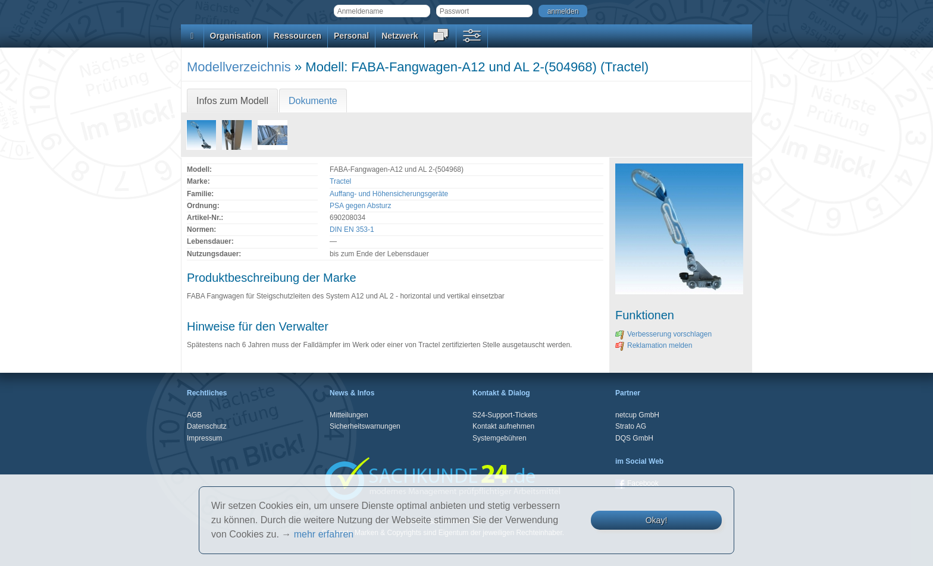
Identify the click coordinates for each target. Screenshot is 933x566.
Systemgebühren (499, 438)
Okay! (657, 520)
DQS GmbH (634, 438)
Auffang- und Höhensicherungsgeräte (389, 194)
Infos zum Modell (232, 101)
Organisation (235, 35)
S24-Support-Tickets (504, 415)
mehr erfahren (324, 534)
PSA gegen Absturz (360, 206)
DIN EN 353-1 (352, 229)
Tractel (340, 181)
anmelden (563, 11)
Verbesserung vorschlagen (663, 334)
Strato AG (630, 426)
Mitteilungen (349, 415)
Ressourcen (297, 35)
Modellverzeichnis (239, 66)
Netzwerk (399, 35)
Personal (351, 35)
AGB (194, 415)
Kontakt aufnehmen (503, 426)
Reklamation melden (653, 345)
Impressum (204, 438)
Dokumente (313, 101)
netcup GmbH (637, 415)
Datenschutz (207, 426)
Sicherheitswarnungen (365, 426)
